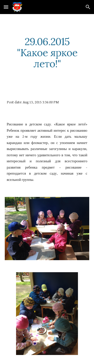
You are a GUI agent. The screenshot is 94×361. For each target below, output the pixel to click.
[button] (6, 7)
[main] (47, 52)
